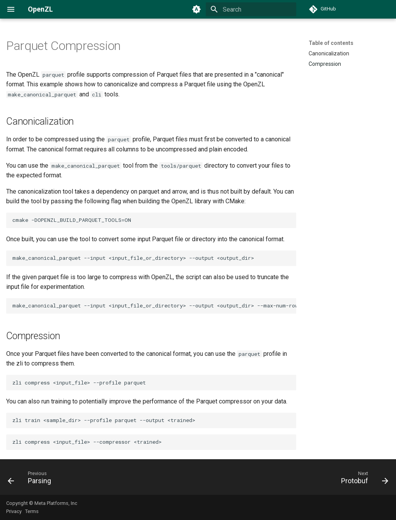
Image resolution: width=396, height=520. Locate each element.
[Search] (251, 9)
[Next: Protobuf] (362, 479)
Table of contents (331, 43)
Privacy (14, 511)
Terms (32, 511)
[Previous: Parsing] (31, 479)
